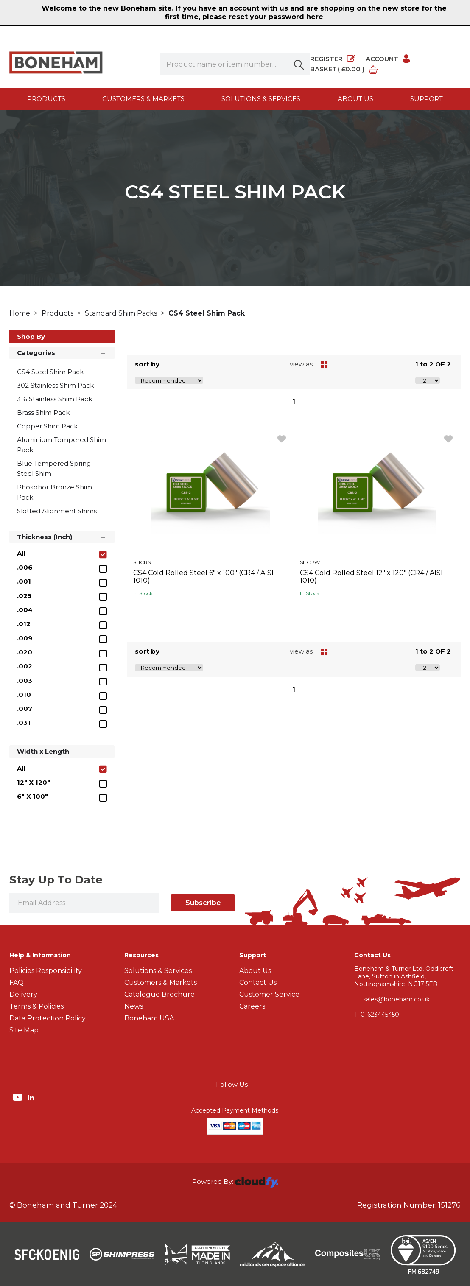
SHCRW (310, 562)
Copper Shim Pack (47, 426)
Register (332, 59)
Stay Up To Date (56, 879)
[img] (18, 1096)
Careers (252, 1006)
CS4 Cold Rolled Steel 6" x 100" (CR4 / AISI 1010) (203, 576)
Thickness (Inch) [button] (62, 536)
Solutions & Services (260, 99)
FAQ (16, 982)
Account (388, 59)
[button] (299, 64)
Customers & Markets (143, 99)
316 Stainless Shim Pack (54, 399)
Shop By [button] (31, 337)
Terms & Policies (36, 1006)
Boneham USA (149, 1018)
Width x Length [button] (62, 750)
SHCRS (142, 562)
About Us (255, 971)
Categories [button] (62, 352)
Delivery (23, 994)
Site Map (24, 1030)
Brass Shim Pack (43, 412)
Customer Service (269, 994)
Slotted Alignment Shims (57, 511)
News (133, 1006)
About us (355, 99)
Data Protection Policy (47, 1018)
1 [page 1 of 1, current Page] (293, 402)
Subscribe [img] (203, 903)
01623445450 (376, 1014)
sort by (147, 364)
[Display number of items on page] (427, 380)
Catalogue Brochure (159, 994)
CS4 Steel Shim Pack (206, 313)
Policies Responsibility (45, 971)
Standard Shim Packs (122, 313)
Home (20, 313)
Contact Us (258, 982)
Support (426, 99)
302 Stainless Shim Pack (55, 385)
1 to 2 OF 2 (433, 364)
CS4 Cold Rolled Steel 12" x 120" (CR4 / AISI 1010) (371, 576)
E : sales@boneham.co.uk (392, 999)
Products (46, 99)
